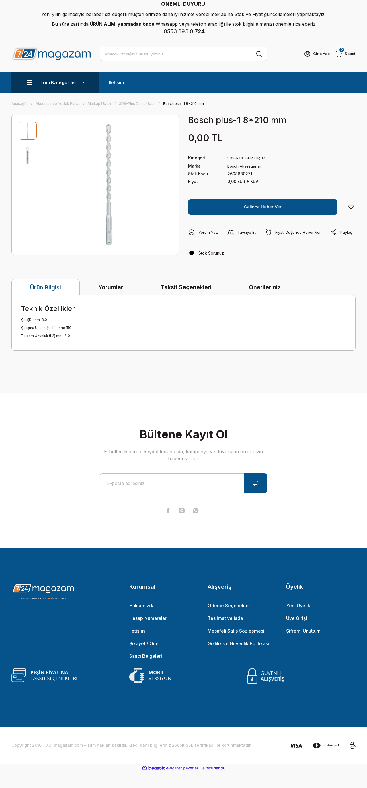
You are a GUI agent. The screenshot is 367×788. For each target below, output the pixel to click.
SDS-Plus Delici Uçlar (248, 157)
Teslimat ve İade (225, 634)
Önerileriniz (265, 303)
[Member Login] (315, 54)
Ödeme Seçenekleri (229, 621)
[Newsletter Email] (183, 499)
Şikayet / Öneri (145, 659)
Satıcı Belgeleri (145, 672)
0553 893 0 (184, 31)
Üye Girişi (296, 634)
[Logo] (51, 54)
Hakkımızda (142, 621)
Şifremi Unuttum (303, 646)
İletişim (116, 82)
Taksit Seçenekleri (186, 303)
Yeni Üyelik (298, 621)
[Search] (183, 54)
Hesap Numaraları (148, 634)
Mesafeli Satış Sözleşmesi (236, 646)
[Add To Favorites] (351, 206)
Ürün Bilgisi (45, 303)
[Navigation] (55, 82)
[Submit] (255, 499)
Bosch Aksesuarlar (246, 165)
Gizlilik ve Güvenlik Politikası (238, 659)
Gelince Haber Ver (262, 207)
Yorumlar (110, 303)
